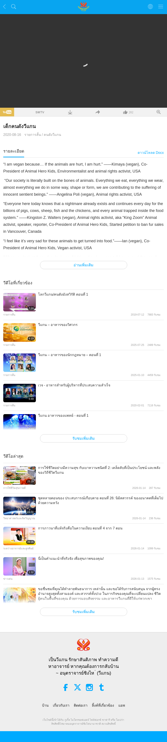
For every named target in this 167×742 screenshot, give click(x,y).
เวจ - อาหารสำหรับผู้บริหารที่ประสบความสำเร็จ (74, 385)
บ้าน (45, 705)
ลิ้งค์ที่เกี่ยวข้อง (103, 705)
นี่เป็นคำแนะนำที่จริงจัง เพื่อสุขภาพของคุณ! (71, 558)
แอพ (121, 705)
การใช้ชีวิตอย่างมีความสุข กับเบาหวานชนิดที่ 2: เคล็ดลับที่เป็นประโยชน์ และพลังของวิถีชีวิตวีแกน (99, 470)
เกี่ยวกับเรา (61, 705)
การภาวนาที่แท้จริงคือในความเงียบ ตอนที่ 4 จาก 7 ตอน (80, 528)
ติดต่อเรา (80, 705)
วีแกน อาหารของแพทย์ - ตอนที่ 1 (63, 415)
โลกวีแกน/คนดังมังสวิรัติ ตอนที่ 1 (63, 294)
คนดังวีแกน (52, 135)
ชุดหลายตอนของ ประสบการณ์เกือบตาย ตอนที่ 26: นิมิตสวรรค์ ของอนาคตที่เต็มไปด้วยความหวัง (100, 500)
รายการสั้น (32, 135)
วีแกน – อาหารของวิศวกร (58, 325)
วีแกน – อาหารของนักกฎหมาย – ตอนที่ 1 (69, 355)
